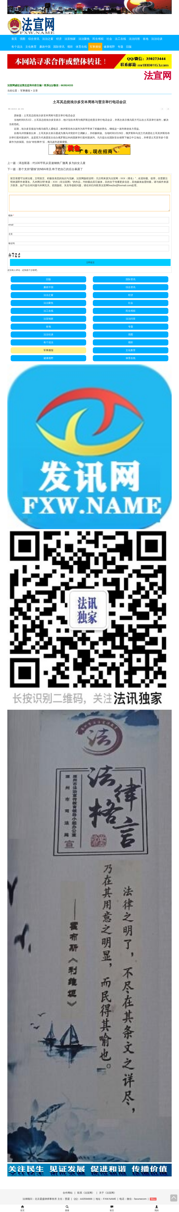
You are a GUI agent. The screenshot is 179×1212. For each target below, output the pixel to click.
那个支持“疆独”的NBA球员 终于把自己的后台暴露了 (51, 169)
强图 (22, 38)
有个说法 (17, 46)
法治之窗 (47, 38)
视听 (70, 46)
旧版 (129, 46)
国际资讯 (59, 46)
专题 (120, 46)
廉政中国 (45, 46)
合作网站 (68, 1192)
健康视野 (109, 46)
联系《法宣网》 (85, 1192)
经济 (59, 38)
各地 (145, 38)
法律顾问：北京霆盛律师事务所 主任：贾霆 (46, 1198)
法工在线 (120, 38)
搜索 (67, 1209)
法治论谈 (156, 38)
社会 (109, 38)
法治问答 (134, 38)
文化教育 (31, 46)
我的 (157, 1209)
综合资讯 (33, 38)
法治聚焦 (84, 38)
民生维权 (98, 38)
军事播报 (95, 46)
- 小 (162, 108)
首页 (14, 38)
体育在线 (81, 46)
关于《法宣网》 (107, 1192)
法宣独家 (70, 38)
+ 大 (168, 108)
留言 (112, 1209)
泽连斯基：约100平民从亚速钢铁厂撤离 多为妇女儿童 (52, 163)
